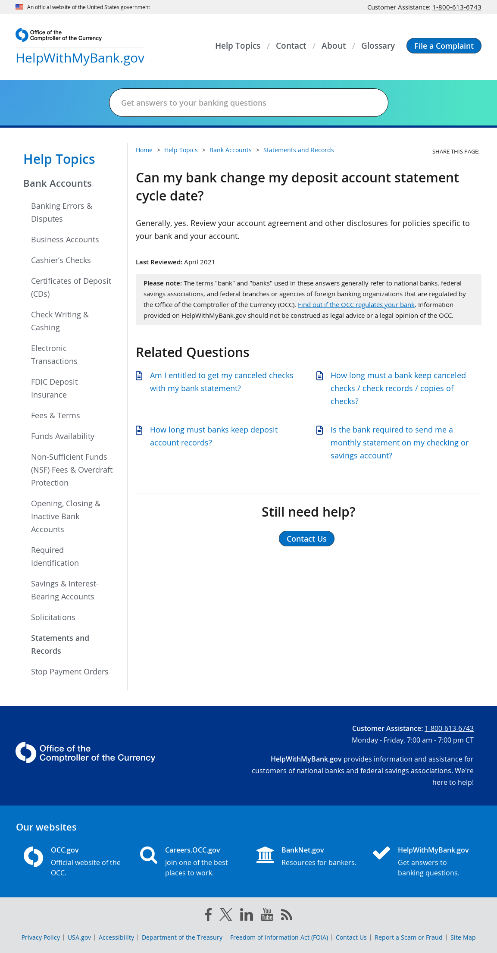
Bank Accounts (57, 183)
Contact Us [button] (307, 538)
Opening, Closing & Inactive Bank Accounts (65, 516)
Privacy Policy (41, 937)
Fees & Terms (55, 415)
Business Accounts (65, 239)
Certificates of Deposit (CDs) (71, 287)
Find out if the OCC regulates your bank (356, 304)
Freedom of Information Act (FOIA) (279, 937)
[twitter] (225, 916)
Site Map (463, 937)
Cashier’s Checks (61, 260)
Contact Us (351, 937)
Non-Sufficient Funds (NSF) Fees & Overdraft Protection (72, 469)
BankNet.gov (302, 850)
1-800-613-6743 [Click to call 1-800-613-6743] (456, 7)
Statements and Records (60, 644)
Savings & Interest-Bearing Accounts (65, 590)
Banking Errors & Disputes (61, 212)
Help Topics (59, 159)
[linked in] (246, 916)
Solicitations (53, 617)
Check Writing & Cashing (60, 320)
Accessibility (116, 937)
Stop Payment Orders (70, 671)
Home (144, 150)
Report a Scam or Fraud (409, 937)
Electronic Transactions (54, 354)
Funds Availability (62, 436)
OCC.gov (65, 850)
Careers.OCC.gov (192, 850)
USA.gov (79, 937)
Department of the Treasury (182, 937)
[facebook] (208, 916)
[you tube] (267, 916)
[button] (443, 45)
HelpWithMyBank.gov (433, 850)
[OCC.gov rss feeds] (286, 916)
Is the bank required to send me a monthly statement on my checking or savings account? (400, 442)
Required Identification (55, 556)
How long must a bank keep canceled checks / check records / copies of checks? (398, 388)
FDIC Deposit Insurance (54, 388)
